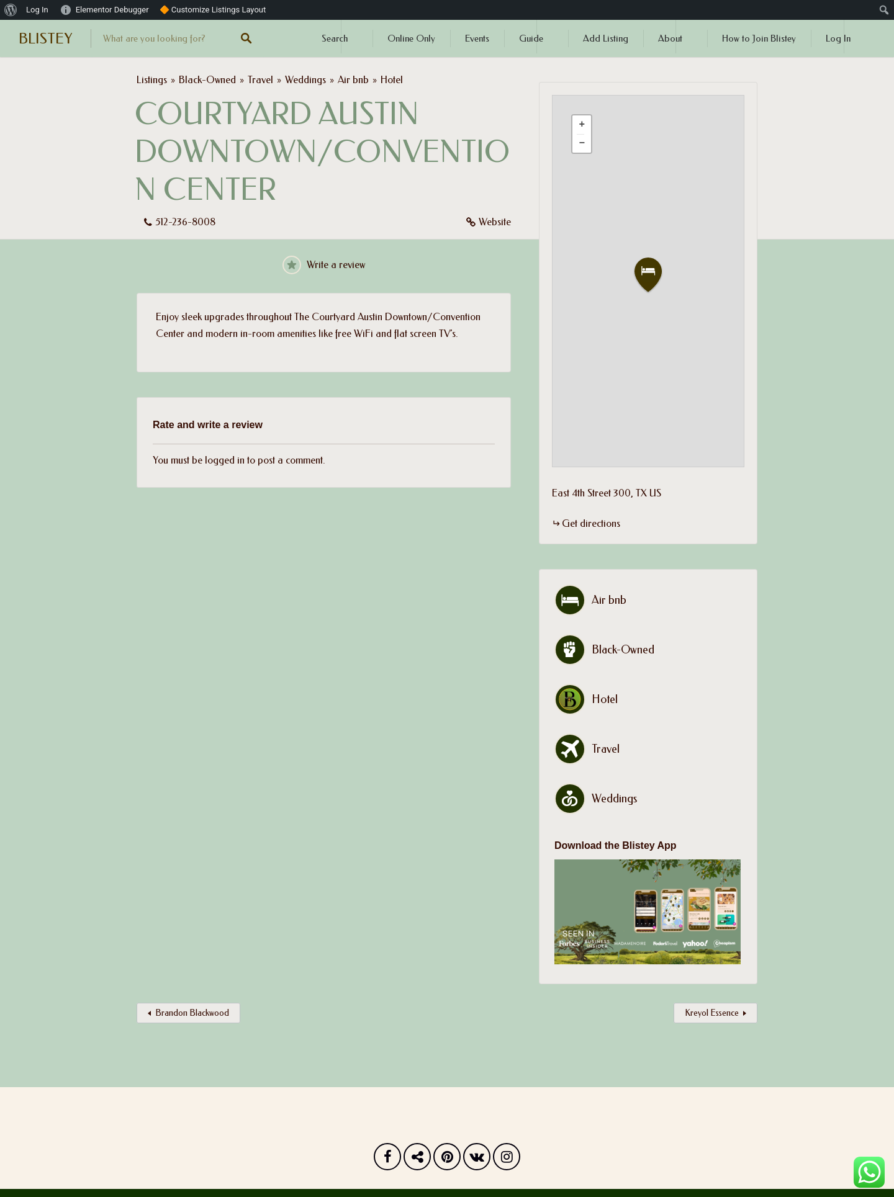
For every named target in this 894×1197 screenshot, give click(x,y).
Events (477, 38)
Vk (476, 1159)
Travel (260, 80)
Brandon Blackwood (192, 1013)
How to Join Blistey (759, 38)
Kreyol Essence (712, 1013)
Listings (152, 80)
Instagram (506, 1159)
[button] (655, 275)
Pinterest (447, 1159)
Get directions (591, 523)
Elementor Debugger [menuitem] (112, 9)
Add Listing (605, 38)
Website (495, 222)
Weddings (305, 80)
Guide (531, 38)
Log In (838, 38)
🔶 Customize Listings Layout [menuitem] (213, 9)
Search (335, 38)
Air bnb (353, 80)
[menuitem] (11, 10)
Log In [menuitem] (37, 9)
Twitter (417, 1159)
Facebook (387, 1159)
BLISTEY (45, 38)
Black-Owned (207, 80)
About (670, 38)
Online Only (411, 38)
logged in (225, 460)
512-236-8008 (185, 222)
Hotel (392, 80)
